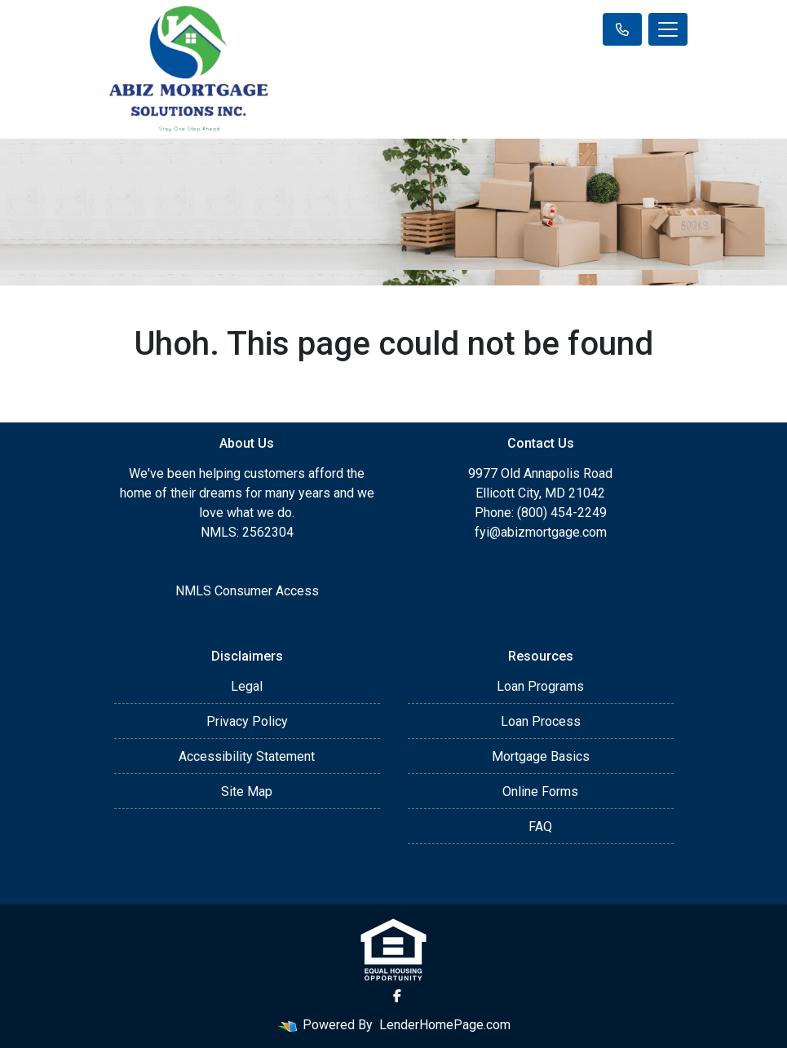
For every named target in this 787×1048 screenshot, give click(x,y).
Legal (247, 686)
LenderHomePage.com (445, 1025)
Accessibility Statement (247, 756)
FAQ (540, 826)
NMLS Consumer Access (247, 591)
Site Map (246, 791)
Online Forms (540, 791)
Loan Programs (540, 686)
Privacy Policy (247, 721)
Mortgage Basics (541, 756)
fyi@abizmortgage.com (541, 532)
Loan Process (541, 721)
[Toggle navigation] (668, 29)
